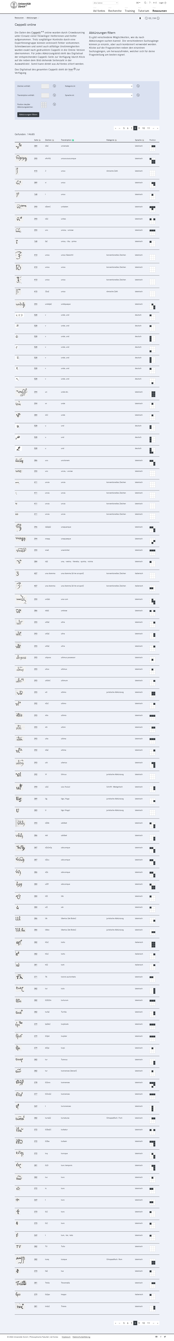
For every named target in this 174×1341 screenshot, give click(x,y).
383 (35, 810)
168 (35, 194)
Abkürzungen (32, 17)
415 (35, 171)
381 (35, 964)
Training (130, 11)
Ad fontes (99, 11)
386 (35, 460)
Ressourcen (159, 11)
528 (35, 315)
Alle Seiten (98, 3)
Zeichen (49, 140)
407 (35, 573)
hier (71, 69)
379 (35, 1024)
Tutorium (143, 11)
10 (143, 128)
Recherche (115, 11)
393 (35, 622)
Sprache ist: (70, 95)
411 (35, 482)
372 (35, 1129)
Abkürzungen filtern (28, 114)
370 (35, 1211)
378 (35, 1082)
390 (35, 158)
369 (35, 1106)
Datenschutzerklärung (81, 1337)
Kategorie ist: (70, 86)
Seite (37, 140)
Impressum (66, 1337)
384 (35, 146)
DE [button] (137, 2)
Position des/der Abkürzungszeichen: (25, 105)
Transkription (67, 140)
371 (35, 976)
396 (35, 527)
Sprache (139, 140)
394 (35, 230)
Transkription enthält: (26, 95)
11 (148, 128)
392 (35, 703)
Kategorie (111, 140)
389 (35, 182)
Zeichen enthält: (24, 86)
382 (35, 942)
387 (35, 847)
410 (35, 255)
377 (35, 1094)
